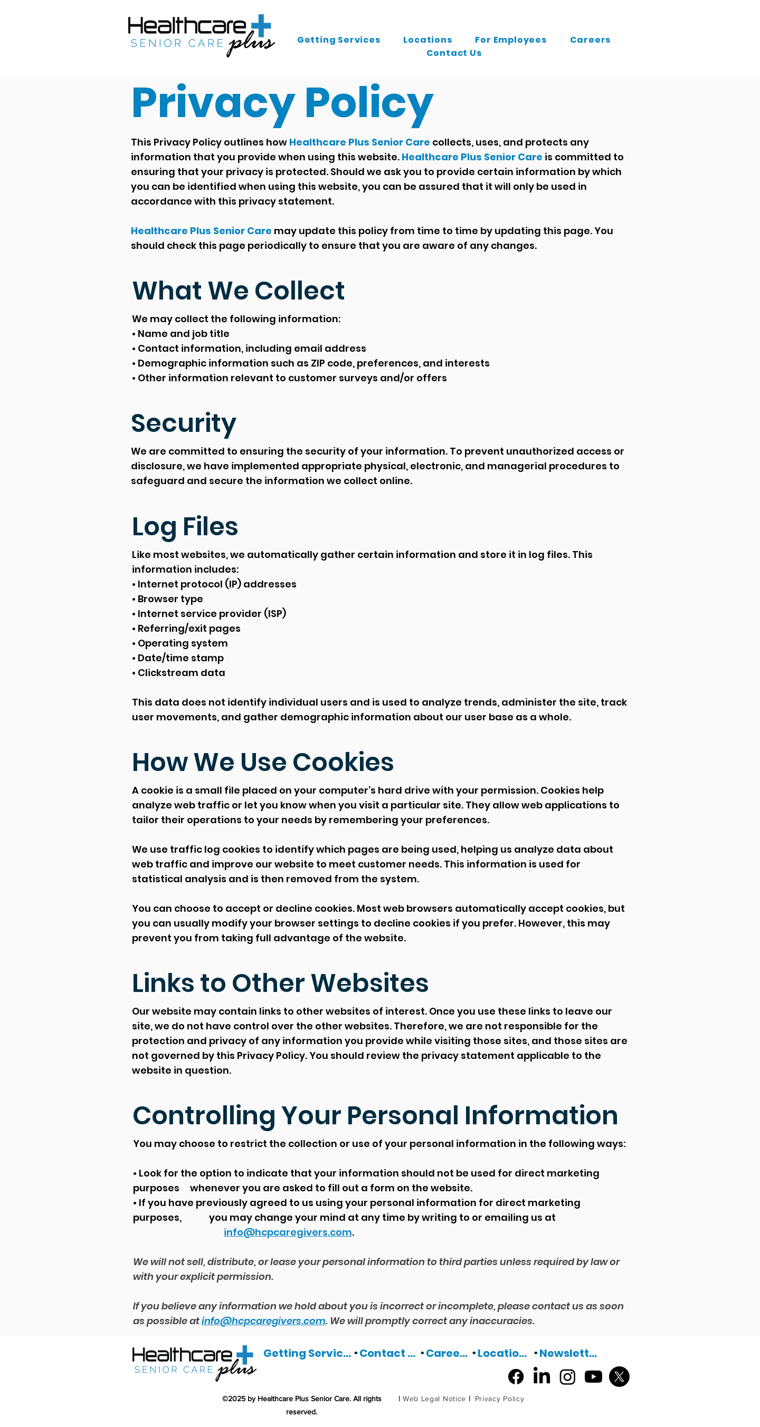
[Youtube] (593, 1376)
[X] (619, 1376)
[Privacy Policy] (499, 1398)
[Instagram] (567, 1376)
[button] (339, 39)
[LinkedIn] (541, 1376)
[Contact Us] (389, 1353)
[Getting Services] (308, 1353)
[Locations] (505, 1353)
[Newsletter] (569, 1353)
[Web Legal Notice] (434, 1398)
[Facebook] (516, 1376)
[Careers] (448, 1353)
